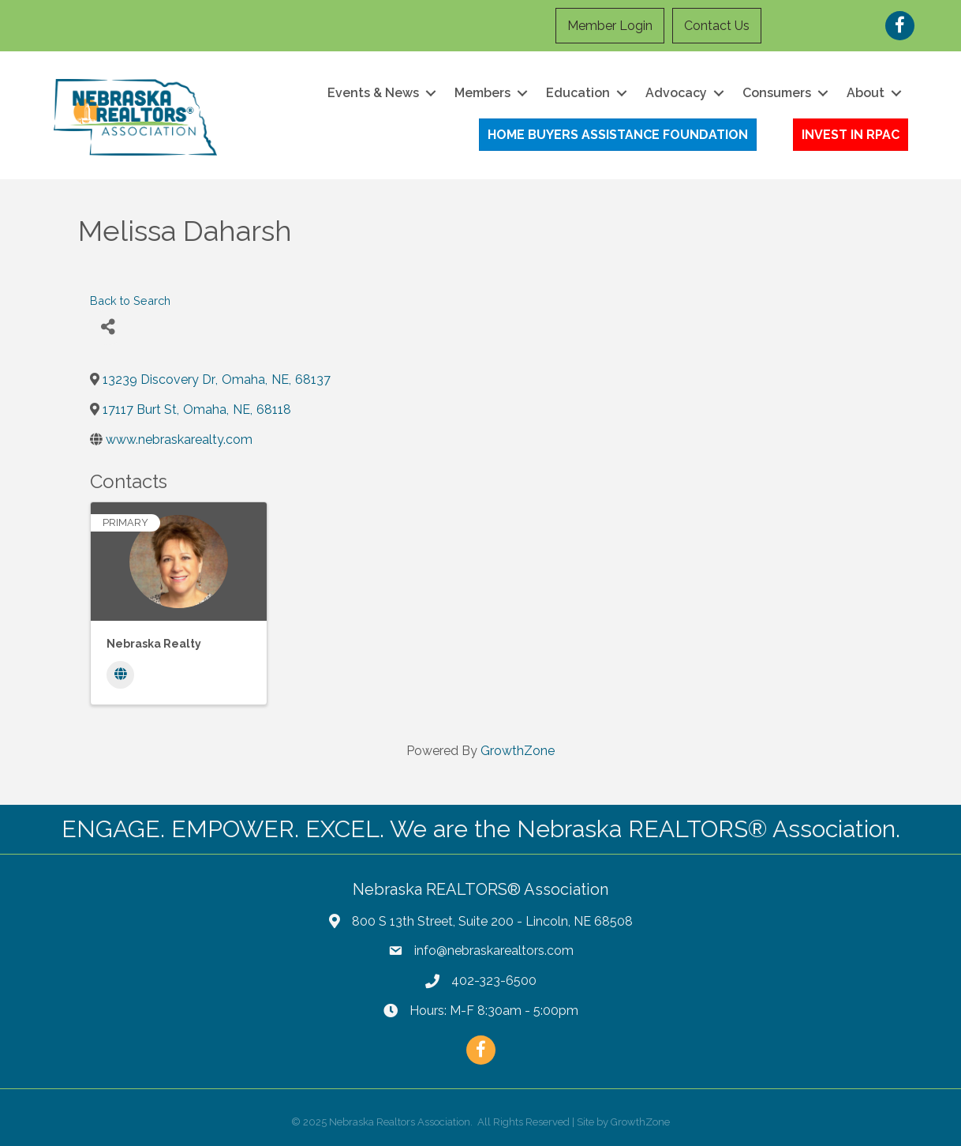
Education (578, 92)
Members (482, 92)
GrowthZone (517, 750)
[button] (618, 134)
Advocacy (676, 92)
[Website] (120, 675)
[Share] (107, 327)
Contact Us (717, 25)
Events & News (373, 92)
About (865, 92)
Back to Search (130, 300)
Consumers (776, 92)
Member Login (610, 25)
